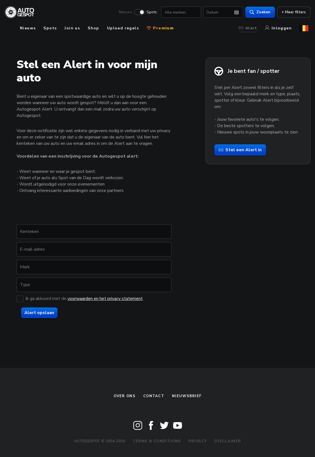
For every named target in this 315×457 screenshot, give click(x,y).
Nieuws (123, 13)
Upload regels (123, 28)
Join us (72, 28)
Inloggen (278, 28)
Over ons (125, 396)
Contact (153, 396)
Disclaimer (228, 441)
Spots (150, 13)
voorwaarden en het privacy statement (105, 299)
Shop (93, 28)
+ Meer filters (292, 12)
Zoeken (258, 12)
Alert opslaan (39, 313)
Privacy (198, 441)
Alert (248, 28)
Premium (160, 28)
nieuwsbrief (186, 396)
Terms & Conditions (157, 441)
